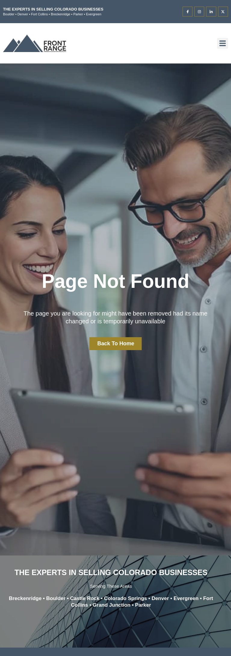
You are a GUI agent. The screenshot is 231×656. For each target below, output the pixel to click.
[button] (222, 43)
